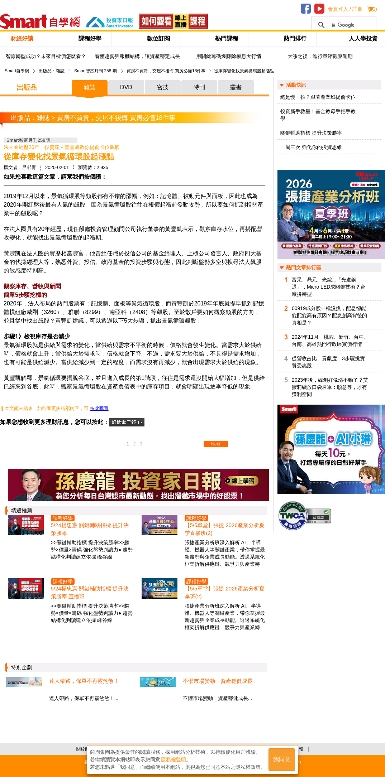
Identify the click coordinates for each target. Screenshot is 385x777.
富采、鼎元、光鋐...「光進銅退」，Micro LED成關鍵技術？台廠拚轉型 (328, 287)
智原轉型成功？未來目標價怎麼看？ (46, 56)
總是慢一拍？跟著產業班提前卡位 (318, 97)
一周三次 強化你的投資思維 (311, 147)
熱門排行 (295, 38)
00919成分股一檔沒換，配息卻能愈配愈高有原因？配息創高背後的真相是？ (329, 315)
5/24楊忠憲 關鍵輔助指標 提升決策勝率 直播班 (90, 592)
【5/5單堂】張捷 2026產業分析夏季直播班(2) (225, 529)
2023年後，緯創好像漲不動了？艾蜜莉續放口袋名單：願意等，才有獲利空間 (330, 387)
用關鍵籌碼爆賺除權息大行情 (228, 56)
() (374, 9)
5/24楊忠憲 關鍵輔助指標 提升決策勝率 (90, 529)
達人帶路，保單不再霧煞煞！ (84, 681)
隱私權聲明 (173, 759)
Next (215, 444)
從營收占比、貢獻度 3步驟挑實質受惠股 (328, 362)
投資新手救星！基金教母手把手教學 (318, 114)
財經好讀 (21, 38)
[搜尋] (343, 25)
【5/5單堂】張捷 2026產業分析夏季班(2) (225, 592)
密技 (162, 87)
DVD (126, 87)
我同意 (281, 760)
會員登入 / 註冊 (345, 9)
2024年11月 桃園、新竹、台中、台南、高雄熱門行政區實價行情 (330, 340)
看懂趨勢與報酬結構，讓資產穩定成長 (137, 56)
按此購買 (99, 408)
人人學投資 (363, 38)
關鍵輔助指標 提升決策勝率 (311, 133)
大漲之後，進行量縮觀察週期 (320, 56)
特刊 (199, 87)
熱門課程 (226, 38)
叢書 (236, 87)
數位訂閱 (158, 38)
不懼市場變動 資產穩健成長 (218, 681)
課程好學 (90, 38)
